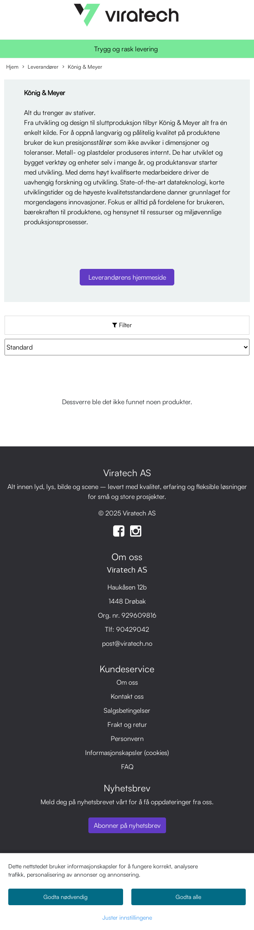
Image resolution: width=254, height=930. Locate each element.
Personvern (127, 738)
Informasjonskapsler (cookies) (127, 752)
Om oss (127, 682)
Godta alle (188, 896)
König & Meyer (82, 67)
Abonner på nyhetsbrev (127, 825)
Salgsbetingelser (127, 710)
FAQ (127, 766)
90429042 (132, 629)
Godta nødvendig (65, 896)
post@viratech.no (127, 643)
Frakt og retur (127, 724)
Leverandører (40, 67)
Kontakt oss (127, 696)
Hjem (12, 66)
